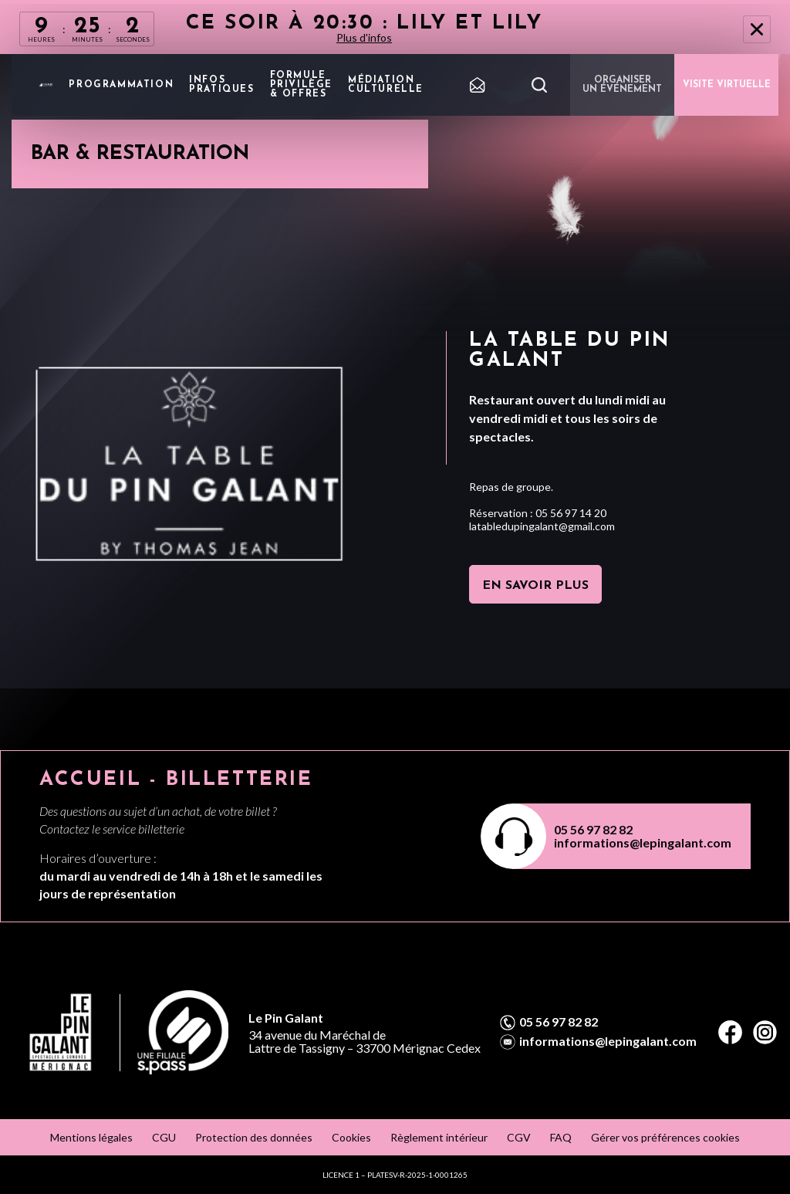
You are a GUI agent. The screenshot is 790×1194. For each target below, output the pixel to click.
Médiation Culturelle (386, 85)
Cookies (351, 1137)
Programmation (121, 85)
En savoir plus (535, 586)
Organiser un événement (622, 85)
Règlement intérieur (439, 1137)
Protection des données (253, 1137)
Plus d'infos (364, 37)
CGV (519, 1137)
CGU (164, 1137)
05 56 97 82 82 (593, 829)
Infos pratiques (221, 85)
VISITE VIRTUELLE (727, 85)
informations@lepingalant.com (642, 842)
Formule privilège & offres (301, 85)
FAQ (561, 1137)
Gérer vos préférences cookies (665, 1137)
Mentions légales (91, 1137)
